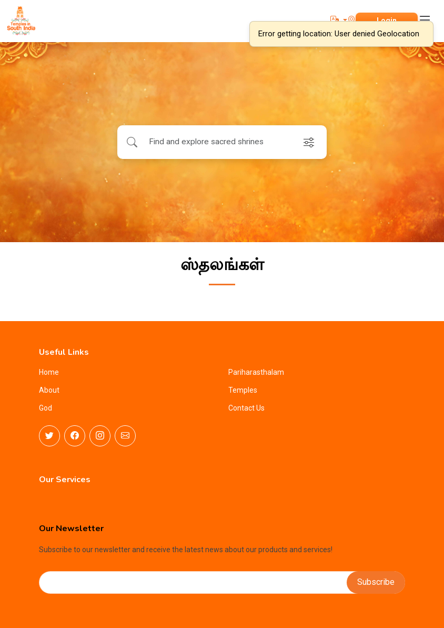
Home (49, 372)
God (45, 408)
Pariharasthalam (256, 372)
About (49, 390)
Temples (242, 390)
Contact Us (246, 408)
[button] (338, 20)
